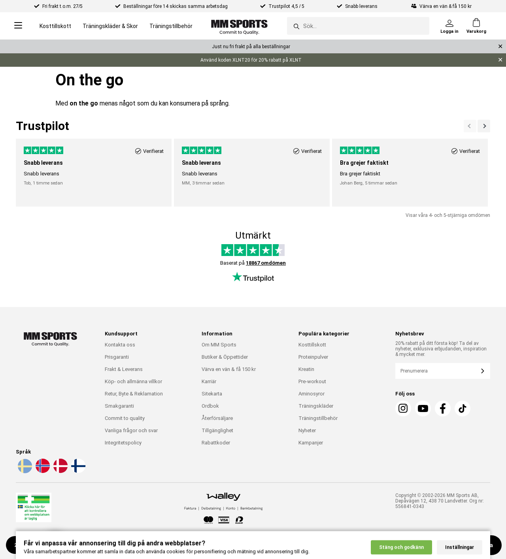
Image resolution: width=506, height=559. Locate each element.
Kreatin (306, 369)
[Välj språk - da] (59, 471)
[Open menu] (18, 26)
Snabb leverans (362, 6)
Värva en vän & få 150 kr (229, 369)
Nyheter (307, 430)
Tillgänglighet (217, 430)
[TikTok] (462, 408)
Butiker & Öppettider (225, 357)
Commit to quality (125, 418)
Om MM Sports (219, 345)
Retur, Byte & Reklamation (134, 394)
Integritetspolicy (123, 443)
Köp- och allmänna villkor (133, 381)
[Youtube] (423, 408)
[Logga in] (449, 26)
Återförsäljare (217, 418)
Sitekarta (212, 394)
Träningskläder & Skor (110, 26)
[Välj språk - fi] (77, 471)
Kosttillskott (55, 26)
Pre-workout (312, 381)
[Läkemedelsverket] (33, 509)
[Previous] (484, 126)
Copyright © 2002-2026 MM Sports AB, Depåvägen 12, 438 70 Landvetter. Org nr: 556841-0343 (439, 501)
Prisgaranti (117, 357)
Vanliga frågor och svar (131, 430)
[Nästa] (470, 126)
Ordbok (210, 406)
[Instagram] (403, 408)
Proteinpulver (313, 357)
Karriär (209, 381)
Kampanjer (310, 443)
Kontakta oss (120, 345)
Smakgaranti (119, 406)
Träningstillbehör (171, 26)
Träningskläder (315, 406)
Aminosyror (311, 394)
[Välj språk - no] (42, 471)
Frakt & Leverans (124, 369)
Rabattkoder (216, 443)
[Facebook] (443, 408)
